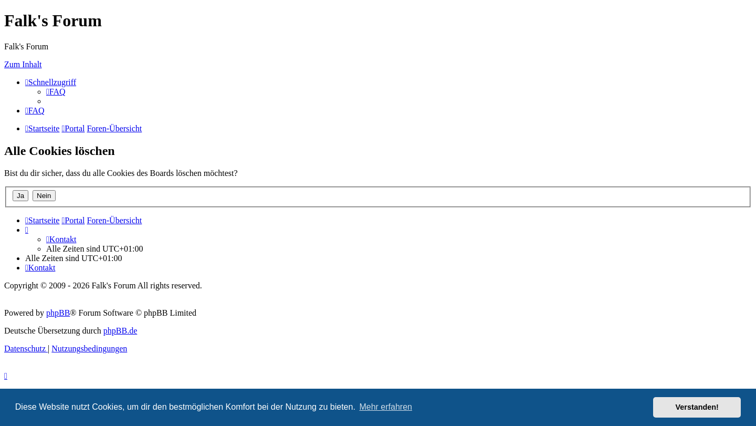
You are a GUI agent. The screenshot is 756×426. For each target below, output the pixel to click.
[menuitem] (56, 91)
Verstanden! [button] (697, 407)
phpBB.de (120, 330)
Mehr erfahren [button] (385, 406)
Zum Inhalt (23, 64)
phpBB (58, 312)
